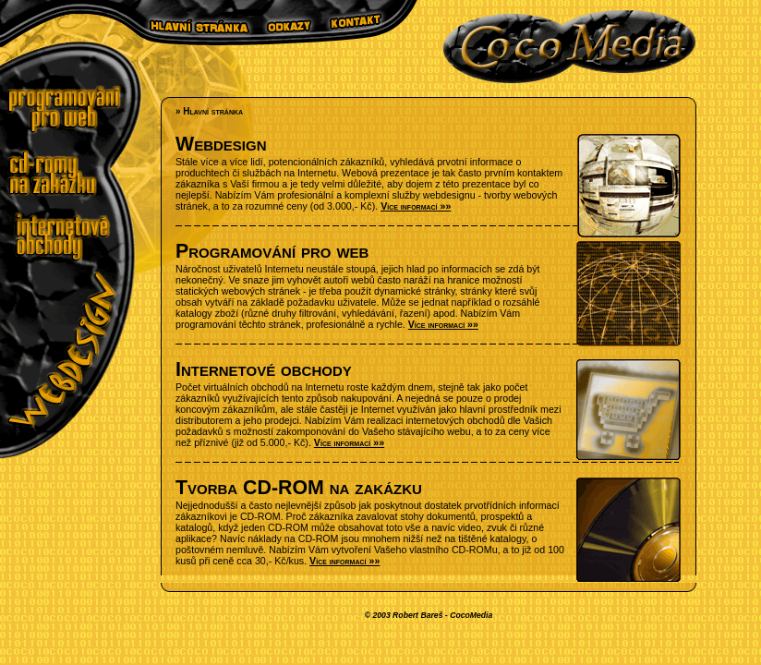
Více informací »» (415, 206)
